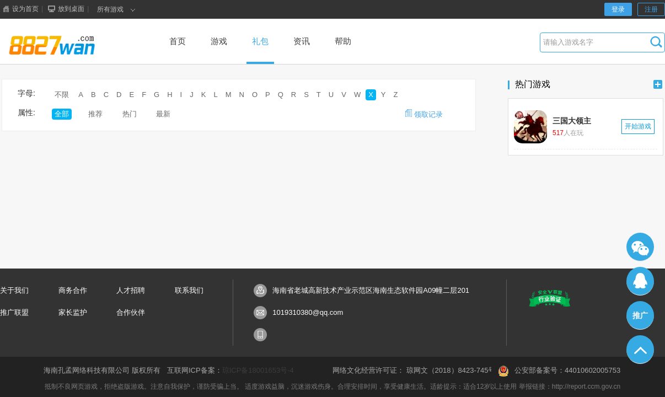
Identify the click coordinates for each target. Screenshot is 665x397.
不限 (62, 94)
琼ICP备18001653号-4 (258, 370)
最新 (163, 114)
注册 (651, 9)
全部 (62, 114)
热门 (129, 114)
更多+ (657, 84)
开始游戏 (638, 126)
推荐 (95, 114)
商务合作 (72, 290)
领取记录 (424, 114)
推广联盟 (14, 312)
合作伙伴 (130, 312)
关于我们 (14, 290)
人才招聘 (130, 290)
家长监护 (72, 312)
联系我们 (189, 290)
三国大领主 (572, 120)
